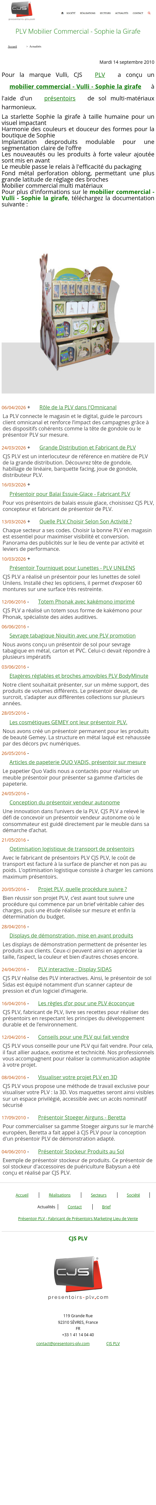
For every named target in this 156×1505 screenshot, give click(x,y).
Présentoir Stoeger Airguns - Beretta (82, 1117)
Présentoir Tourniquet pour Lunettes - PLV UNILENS (72, 567)
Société (133, 1195)
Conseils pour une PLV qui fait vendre (83, 1037)
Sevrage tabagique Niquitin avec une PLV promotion (72, 635)
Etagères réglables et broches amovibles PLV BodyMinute (78, 675)
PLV (100, 75)
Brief (106, 1207)
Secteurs (98, 1195)
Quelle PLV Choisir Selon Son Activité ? (85, 521)
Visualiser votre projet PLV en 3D (77, 1077)
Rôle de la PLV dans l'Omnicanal (78, 407)
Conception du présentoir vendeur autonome (64, 802)
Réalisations (59, 1195)
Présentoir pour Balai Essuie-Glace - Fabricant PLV (69, 494)
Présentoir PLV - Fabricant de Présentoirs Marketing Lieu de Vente (78, 1218)
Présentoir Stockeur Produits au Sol (81, 1151)
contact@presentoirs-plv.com (62, 1343)
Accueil (22, 1195)
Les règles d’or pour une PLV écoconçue (86, 1003)
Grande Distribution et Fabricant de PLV (87, 447)
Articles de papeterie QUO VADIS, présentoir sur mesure (77, 762)
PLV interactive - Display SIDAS (75, 969)
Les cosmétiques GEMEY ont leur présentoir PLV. (68, 722)
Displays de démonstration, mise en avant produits (71, 935)
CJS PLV (113, 1343)
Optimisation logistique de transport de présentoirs (71, 848)
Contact (75, 1207)
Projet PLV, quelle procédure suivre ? (82, 889)
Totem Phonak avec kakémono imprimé (86, 601)
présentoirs (60, 98)
